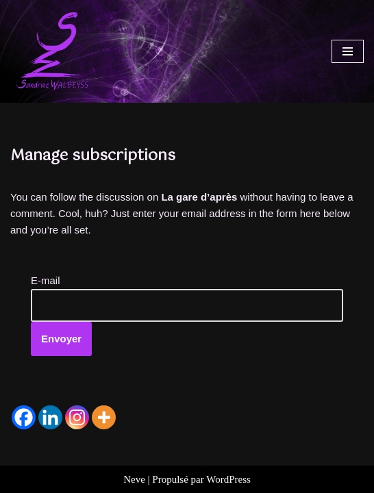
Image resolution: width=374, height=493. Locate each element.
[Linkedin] (50, 417)
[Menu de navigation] (348, 51)
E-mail (45, 280)
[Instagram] (77, 417)
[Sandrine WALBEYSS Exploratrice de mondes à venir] (51, 51)
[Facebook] (24, 417)
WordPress (228, 479)
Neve (134, 479)
